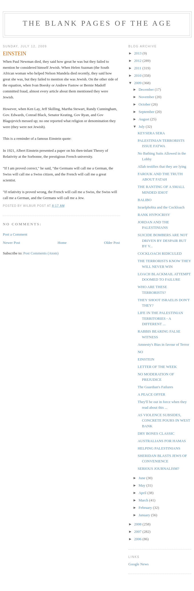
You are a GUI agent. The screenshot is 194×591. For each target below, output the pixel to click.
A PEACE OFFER (151, 394)
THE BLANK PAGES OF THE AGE (97, 23)
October (145, 104)
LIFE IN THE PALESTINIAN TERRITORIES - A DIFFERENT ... (160, 318)
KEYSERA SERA (151, 133)
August (144, 119)
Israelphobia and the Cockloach (161, 207)
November (147, 97)
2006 (138, 539)
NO (140, 352)
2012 (138, 60)
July (142, 126)
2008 (138, 524)
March (144, 500)
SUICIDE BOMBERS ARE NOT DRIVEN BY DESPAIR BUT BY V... (162, 240)
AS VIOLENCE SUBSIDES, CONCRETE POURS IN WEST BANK (164, 420)
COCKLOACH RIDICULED (159, 253)
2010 (138, 75)
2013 (138, 53)
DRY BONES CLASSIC (156, 433)
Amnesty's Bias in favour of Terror (163, 344)
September (147, 112)
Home (62, 242)
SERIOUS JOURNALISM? (158, 468)
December (147, 89)
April (143, 493)
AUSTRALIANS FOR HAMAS (162, 441)
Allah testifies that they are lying (162, 166)
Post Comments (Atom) (41, 253)
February (146, 507)
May (142, 485)
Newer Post (11, 242)
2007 (138, 531)
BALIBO (144, 200)
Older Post (112, 242)
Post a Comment (15, 234)
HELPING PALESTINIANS (159, 448)
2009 (138, 83)
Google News (138, 564)
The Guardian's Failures (155, 387)
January (145, 515)
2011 (138, 68)
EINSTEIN (146, 359)
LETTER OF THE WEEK (157, 367)
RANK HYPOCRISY (154, 214)
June (142, 478)
